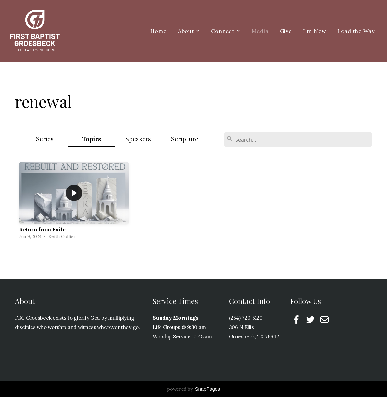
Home (158, 31)
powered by (193, 389)
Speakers (138, 139)
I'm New (314, 31)
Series (44, 139)
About (189, 31)
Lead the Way (356, 31)
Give (286, 31)
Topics (91, 139)
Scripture (184, 139)
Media (260, 31)
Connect (225, 31)
